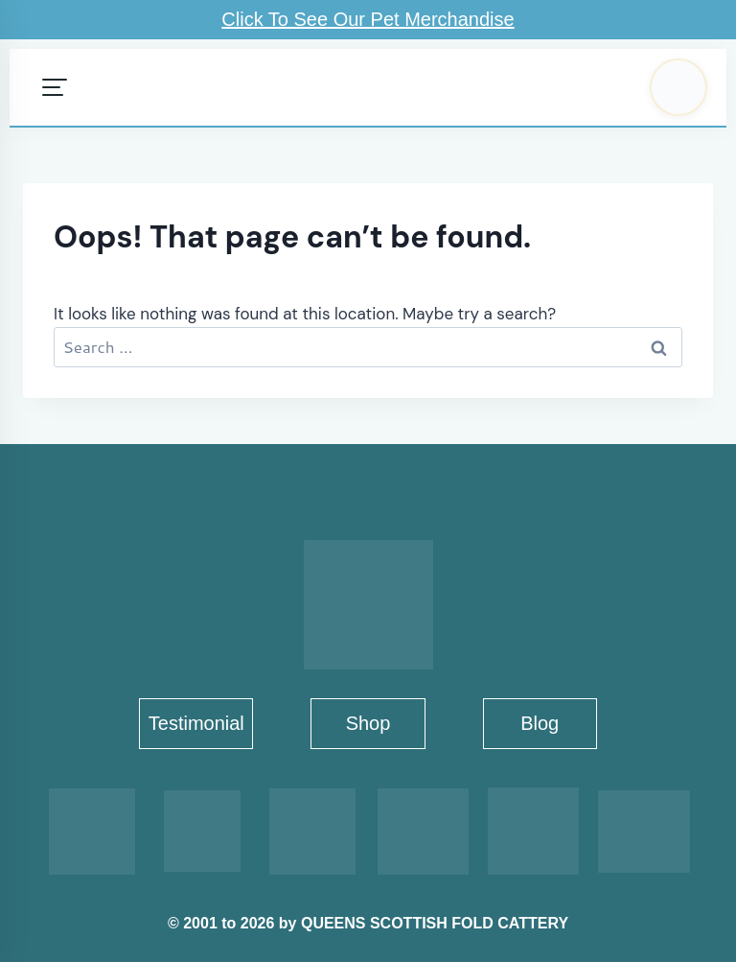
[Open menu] (54, 87)
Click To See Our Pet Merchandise (367, 19)
